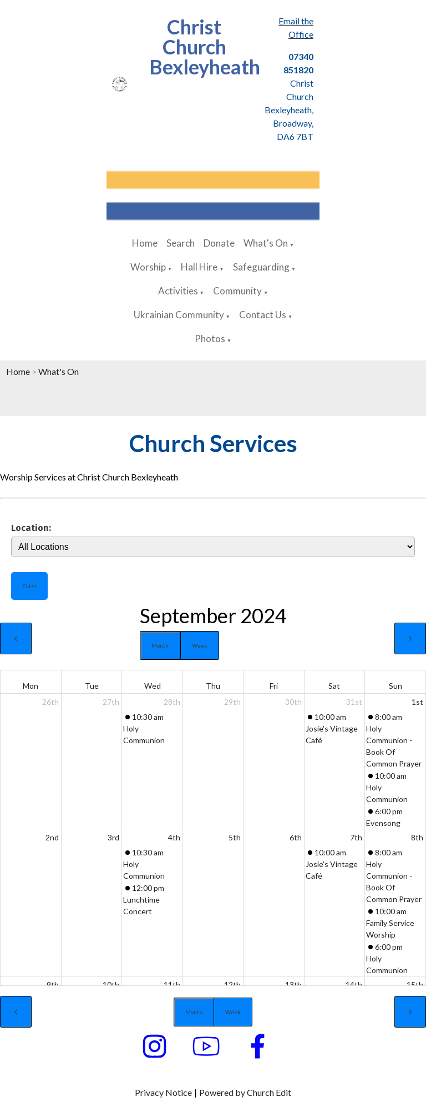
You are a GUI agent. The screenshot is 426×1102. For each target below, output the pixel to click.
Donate (219, 243)
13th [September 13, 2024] (293, 984)
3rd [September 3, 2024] (113, 837)
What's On (266, 243)
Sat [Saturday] (334, 685)
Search (180, 243)
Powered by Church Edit (245, 1092)
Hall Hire (199, 267)
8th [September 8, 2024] (417, 837)
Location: (31, 528)
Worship (148, 267)
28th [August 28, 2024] (172, 702)
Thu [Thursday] (213, 685)
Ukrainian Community (179, 314)
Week (199, 645)
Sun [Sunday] (395, 685)
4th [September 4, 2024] (174, 837)
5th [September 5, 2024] (235, 837)
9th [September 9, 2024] (53, 984)
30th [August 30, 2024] (293, 702)
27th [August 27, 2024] (111, 702)
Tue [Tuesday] (92, 685)
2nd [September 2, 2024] (52, 837)
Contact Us (262, 314)
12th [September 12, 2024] (232, 984)
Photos (210, 338)
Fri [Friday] (274, 685)
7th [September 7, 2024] (356, 837)
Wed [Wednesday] (152, 685)
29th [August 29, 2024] (232, 702)
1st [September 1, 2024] (417, 702)
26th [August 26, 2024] (50, 702)
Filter (29, 586)
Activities (178, 291)
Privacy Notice (163, 1092)
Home (145, 243)
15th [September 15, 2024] (415, 984)
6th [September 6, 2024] (296, 837)
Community (237, 291)
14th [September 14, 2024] (354, 984)
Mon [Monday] (30, 685)
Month (160, 645)
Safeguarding (261, 267)
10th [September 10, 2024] (111, 984)
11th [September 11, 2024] (172, 984)
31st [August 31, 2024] (354, 702)
